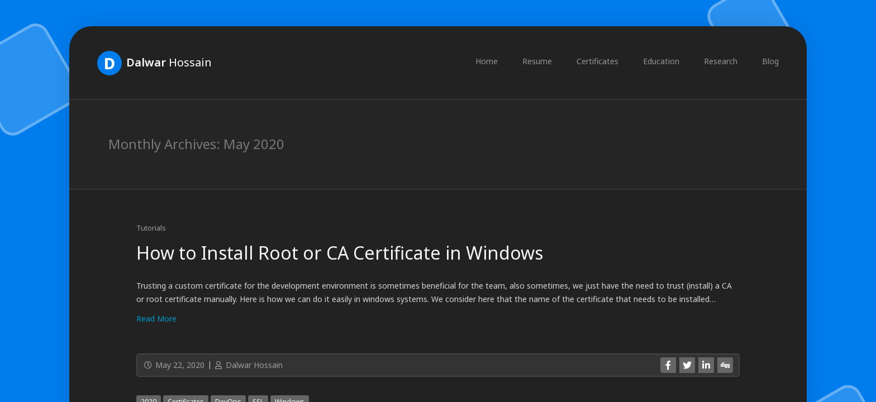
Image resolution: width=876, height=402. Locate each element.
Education (661, 61)
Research (720, 61)
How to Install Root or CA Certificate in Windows (339, 253)
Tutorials (151, 228)
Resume (537, 61)
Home (486, 61)
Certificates (597, 61)
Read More (156, 318)
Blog (770, 61)
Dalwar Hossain (248, 365)
